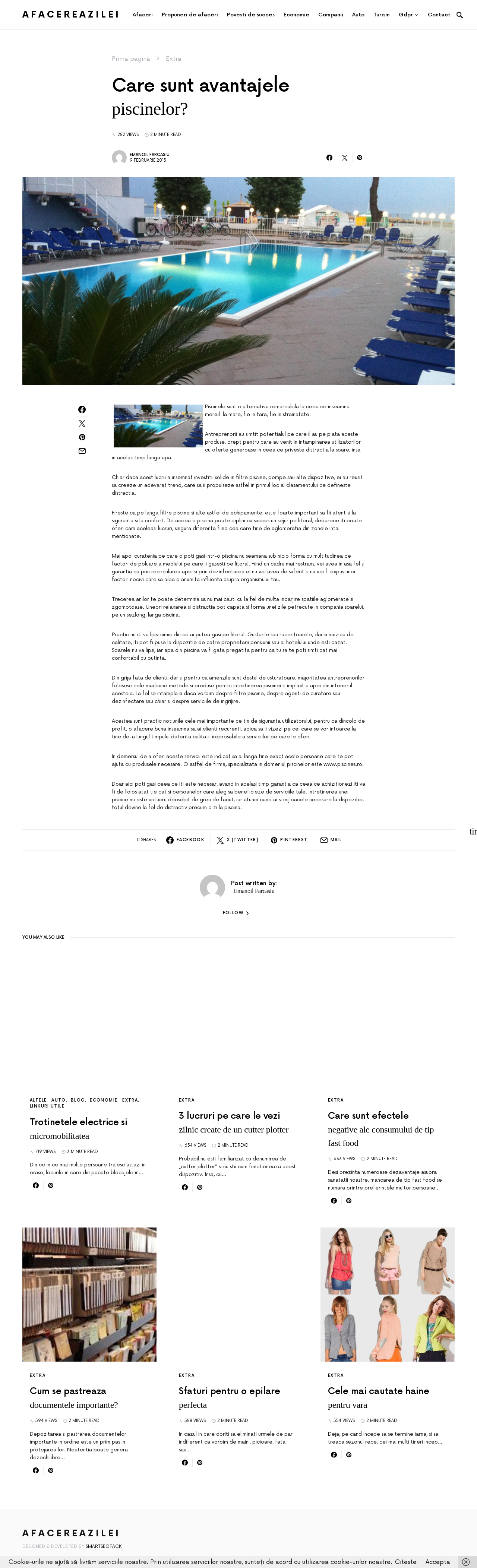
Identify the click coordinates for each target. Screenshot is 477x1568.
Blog (78, 1100)
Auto (58, 1100)
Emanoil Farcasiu (150, 154)
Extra (173, 59)
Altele (38, 1100)
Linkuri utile (47, 1106)
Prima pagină (131, 59)
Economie (103, 1100)
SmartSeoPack (104, 1546)
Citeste (406, 1562)
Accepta (438, 1562)
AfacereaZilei (71, 14)
